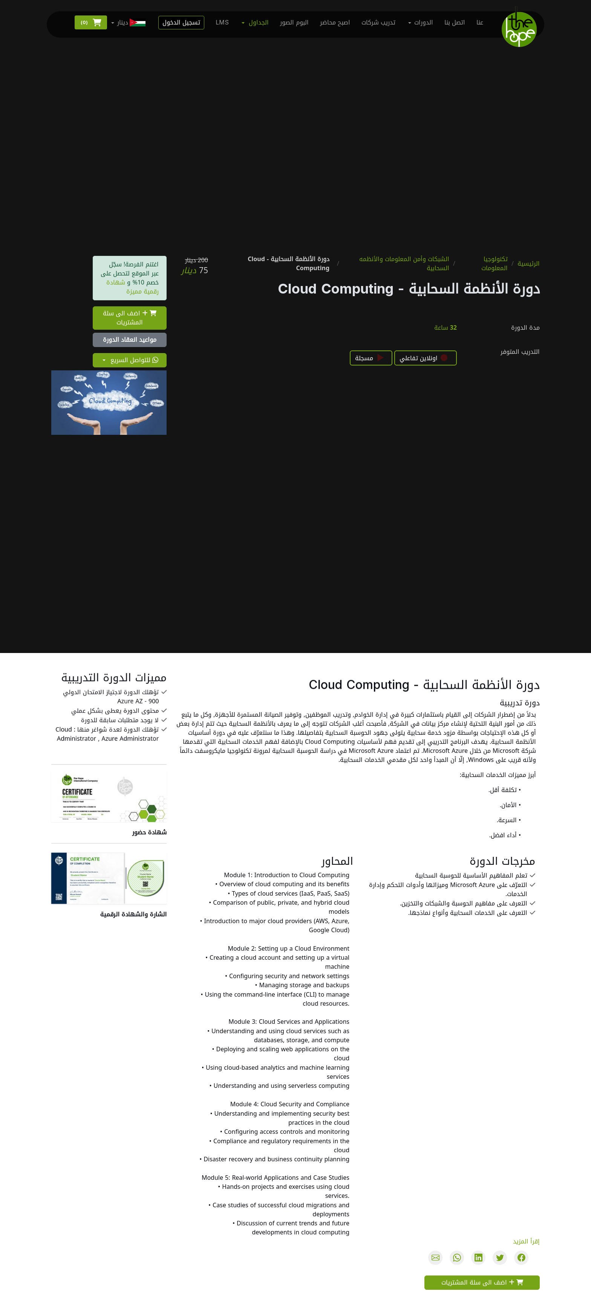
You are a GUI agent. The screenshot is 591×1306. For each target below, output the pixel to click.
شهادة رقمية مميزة (132, 286)
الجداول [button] (259, 22)
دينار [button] (132, 22)
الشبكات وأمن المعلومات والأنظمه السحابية (404, 264)
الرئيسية (529, 263)
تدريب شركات (378, 22)
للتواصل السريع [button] (133, 361)
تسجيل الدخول (181, 22)
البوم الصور (294, 22)
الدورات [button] (423, 22)
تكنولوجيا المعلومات (494, 264)
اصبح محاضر (335, 22)
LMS (222, 22)
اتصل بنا (454, 22)
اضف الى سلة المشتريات (130, 318)
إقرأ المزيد (526, 1241)
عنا (479, 22)
